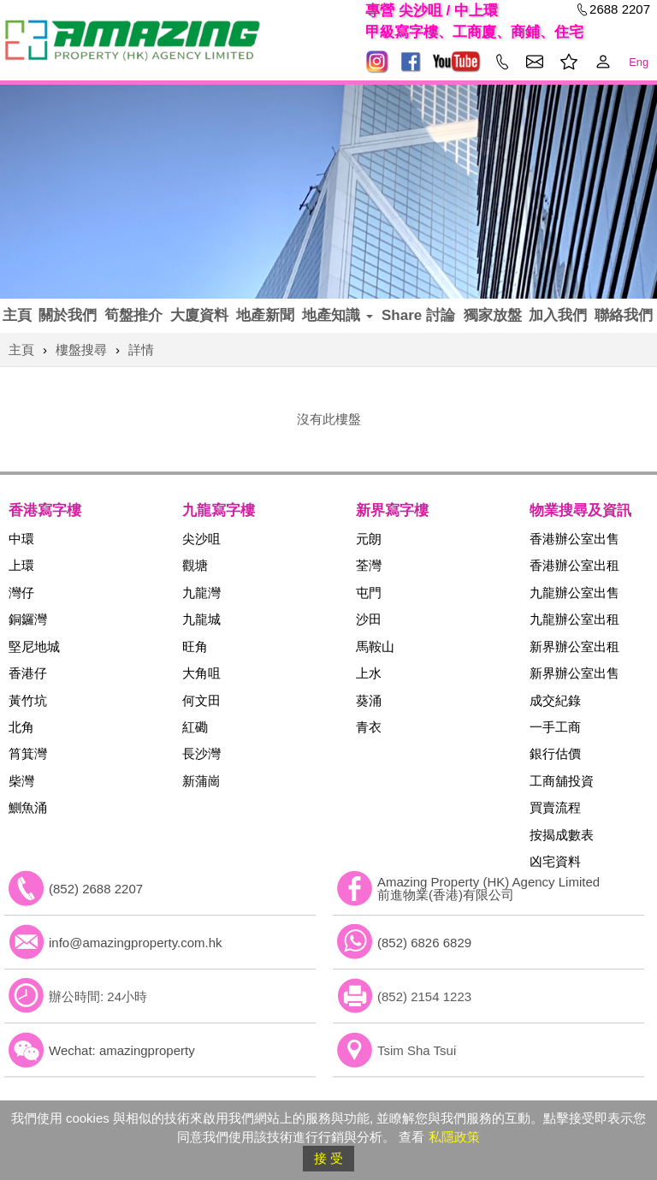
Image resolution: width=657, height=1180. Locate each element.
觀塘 (195, 565)
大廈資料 (199, 315)
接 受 (328, 1158)
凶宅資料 (555, 861)
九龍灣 (201, 592)
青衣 (369, 727)
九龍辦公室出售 (574, 592)
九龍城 (201, 619)
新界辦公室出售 (574, 673)
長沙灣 (201, 753)
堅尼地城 (34, 646)
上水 (369, 673)
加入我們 (558, 315)
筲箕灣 (28, 753)
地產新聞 (265, 315)
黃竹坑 (28, 700)
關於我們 (67, 315)
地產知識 (337, 315)
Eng (638, 62)
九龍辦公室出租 (574, 619)
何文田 (201, 700)
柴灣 (21, 781)
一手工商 (555, 727)
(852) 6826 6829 (424, 942)
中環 (21, 538)
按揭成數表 (562, 834)
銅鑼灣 (28, 619)
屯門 (369, 592)
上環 (21, 565)
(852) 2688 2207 (96, 888)
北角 (21, 727)
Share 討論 (418, 315)
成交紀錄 (555, 700)
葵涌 (369, 700)
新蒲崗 (201, 781)
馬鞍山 (375, 646)
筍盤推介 (133, 315)
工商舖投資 (562, 781)
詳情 (141, 349)
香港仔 (28, 673)
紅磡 (195, 727)
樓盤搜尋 (81, 349)
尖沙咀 (201, 538)
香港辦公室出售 (574, 538)
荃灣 (369, 565)
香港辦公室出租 (574, 565)
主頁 (17, 315)
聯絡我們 (624, 315)
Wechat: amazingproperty (122, 1050)
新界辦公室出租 (574, 646)
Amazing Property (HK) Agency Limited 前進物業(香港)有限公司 (488, 888)
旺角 (195, 646)
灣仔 (21, 592)
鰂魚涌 (28, 807)
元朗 (369, 538)
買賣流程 (555, 807)
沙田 (369, 619)
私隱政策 (454, 1137)
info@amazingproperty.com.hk (135, 942)
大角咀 (201, 673)
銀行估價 (555, 753)
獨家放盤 (493, 315)
